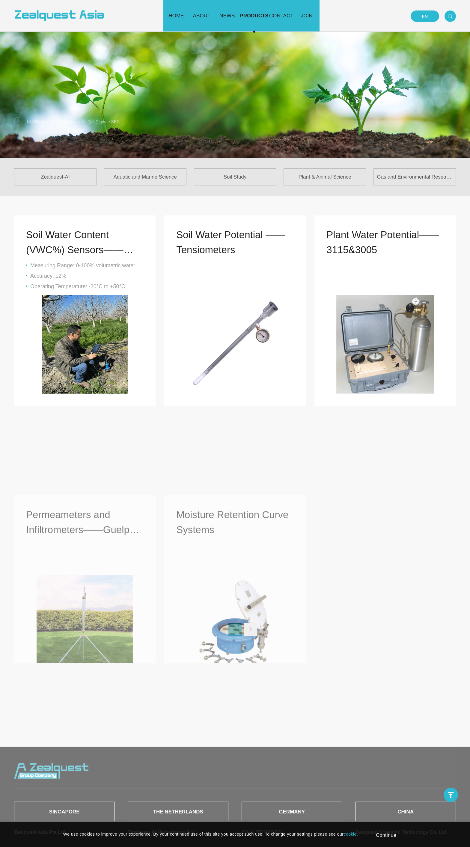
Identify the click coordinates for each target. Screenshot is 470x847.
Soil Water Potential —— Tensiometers (230, 242)
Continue (386, 835)
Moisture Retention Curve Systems (232, 603)
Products (259, 16)
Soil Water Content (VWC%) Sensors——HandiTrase (74, 243)
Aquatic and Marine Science (145, 177)
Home (149, 16)
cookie (350, 834)
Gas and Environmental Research (415, 177)
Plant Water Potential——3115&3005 (382, 242)
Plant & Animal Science (325, 177)
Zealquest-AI (55, 177)
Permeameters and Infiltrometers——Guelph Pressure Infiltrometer (80, 604)
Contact (296, 16)
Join (333, 16)
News (223, 16)
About (186, 16)
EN (425, 16)
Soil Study (96, 122)
